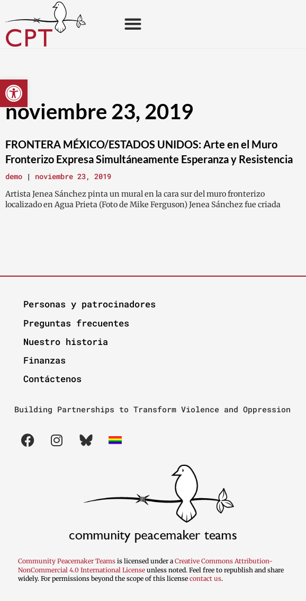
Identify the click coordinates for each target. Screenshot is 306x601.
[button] (14, 93)
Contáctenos (52, 379)
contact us (205, 578)
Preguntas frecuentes (76, 323)
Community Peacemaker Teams (67, 561)
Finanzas (44, 360)
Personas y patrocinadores (89, 304)
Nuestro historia (65, 341)
